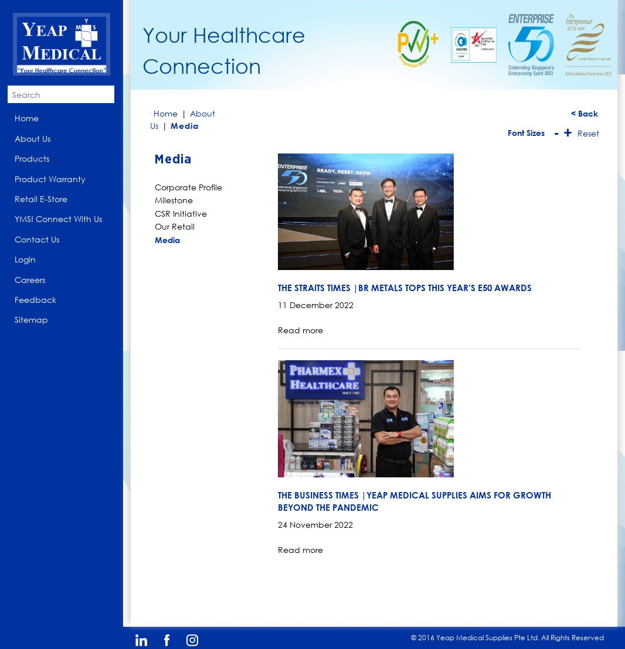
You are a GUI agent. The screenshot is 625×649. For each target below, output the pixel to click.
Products (32, 158)
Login (25, 259)
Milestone (174, 200)
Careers (30, 279)
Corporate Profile (188, 187)
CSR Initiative (181, 213)
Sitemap (31, 319)
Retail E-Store (41, 198)
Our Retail (175, 226)
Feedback (35, 299)
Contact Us (37, 239)
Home (27, 118)
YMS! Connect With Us (58, 218)
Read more (300, 330)
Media (167, 240)
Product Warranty (50, 179)
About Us (32, 138)
